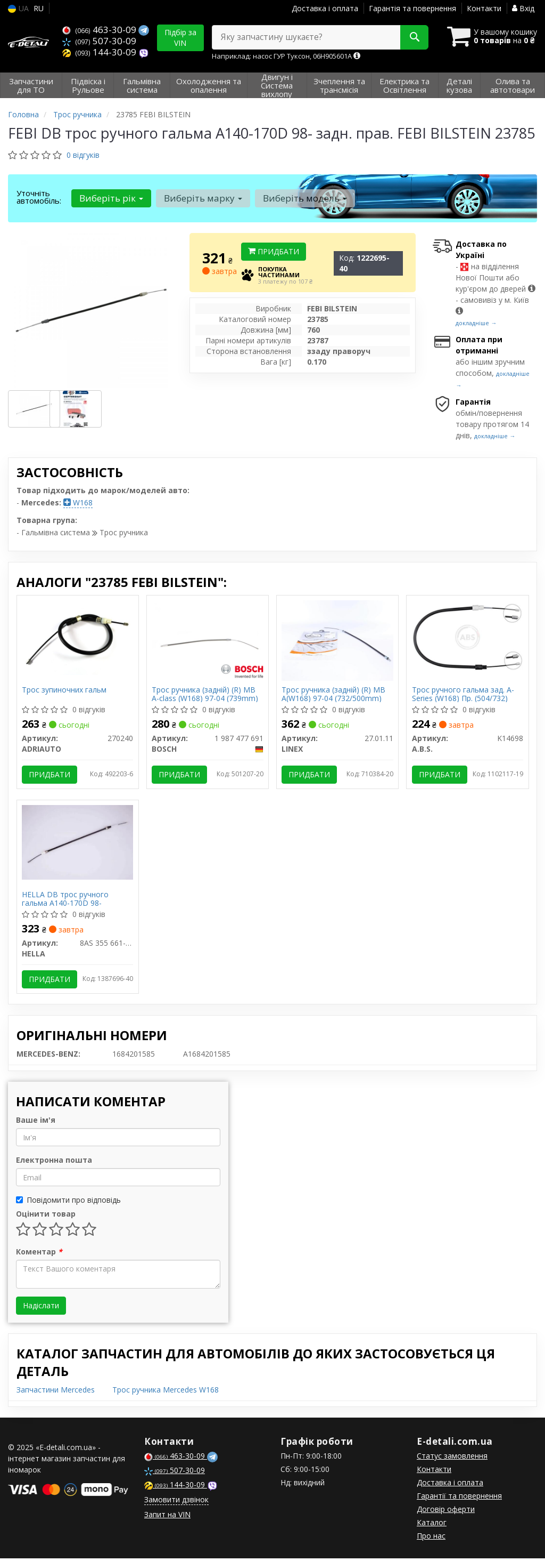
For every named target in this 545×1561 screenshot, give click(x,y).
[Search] (411, 37)
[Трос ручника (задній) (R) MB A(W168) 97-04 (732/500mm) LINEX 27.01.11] (337, 639)
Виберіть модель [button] (304, 198)
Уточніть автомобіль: (38, 197)
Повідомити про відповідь (68, 1202)
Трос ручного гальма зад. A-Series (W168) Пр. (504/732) (463, 694)
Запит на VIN (167, 1517)
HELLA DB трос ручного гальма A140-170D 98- (65, 900)
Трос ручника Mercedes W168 (165, 1392)
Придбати (273, 251)
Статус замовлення (452, 1458)
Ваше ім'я (35, 1122)
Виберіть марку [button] (202, 198)
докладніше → (476, 323)
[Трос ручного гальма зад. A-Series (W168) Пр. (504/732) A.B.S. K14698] (467, 637)
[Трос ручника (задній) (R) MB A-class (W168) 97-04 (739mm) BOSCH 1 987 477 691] (207, 637)
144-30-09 (100, 52)
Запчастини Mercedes (55, 1392)
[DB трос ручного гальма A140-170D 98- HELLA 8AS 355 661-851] (77, 843)
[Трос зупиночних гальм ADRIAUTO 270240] (77, 637)
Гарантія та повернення (412, 8)
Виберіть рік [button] (111, 198)
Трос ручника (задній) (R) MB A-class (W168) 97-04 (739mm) (205, 694)
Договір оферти (446, 1512)
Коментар (39, 1254)
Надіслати (41, 1308)
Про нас (431, 1538)
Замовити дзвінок (176, 1502)
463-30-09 (100, 29)
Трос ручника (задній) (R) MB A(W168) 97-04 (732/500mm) (334, 694)
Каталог (432, 1525)
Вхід (523, 8)
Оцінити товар (46, 1216)
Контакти (484, 8)
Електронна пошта (54, 1162)
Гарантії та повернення (459, 1498)
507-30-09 (99, 41)
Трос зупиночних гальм (64, 690)
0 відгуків (83, 155)
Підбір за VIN (180, 37)
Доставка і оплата (325, 8)
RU (39, 8)
